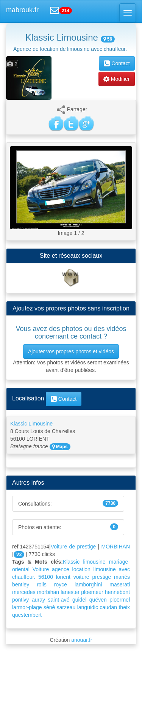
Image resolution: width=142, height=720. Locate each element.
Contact (117, 63)
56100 (45, 577)
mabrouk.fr (22, 10)
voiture (81, 577)
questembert (27, 615)
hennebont (117, 592)
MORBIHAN (115, 547)
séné (49, 607)
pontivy (20, 600)
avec (124, 569)
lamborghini (88, 584)
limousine (105, 569)
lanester (70, 592)
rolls (42, 584)
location (81, 569)
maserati (119, 584)
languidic (87, 607)
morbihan (48, 592)
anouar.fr (81, 640)
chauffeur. (23, 577)
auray (38, 600)
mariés (122, 577)
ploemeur (92, 592)
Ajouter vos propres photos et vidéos (71, 351)
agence (60, 569)
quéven (98, 600)
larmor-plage (27, 607)
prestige (101, 577)
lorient (63, 577)
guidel (79, 600)
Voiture (41, 569)
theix (124, 607)
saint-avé (59, 600)
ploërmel (119, 600)
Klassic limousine (84, 562)
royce (60, 584)
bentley (20, 584)
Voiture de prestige (73, 547)
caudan (108, 607)
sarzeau (66, 607)
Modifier (116, 79)
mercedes (23, 592)
